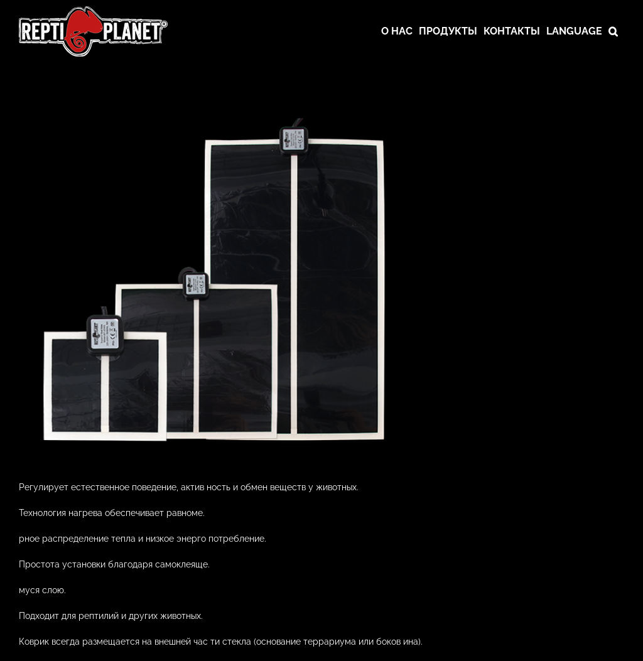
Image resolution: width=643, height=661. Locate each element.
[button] (613, 31)
